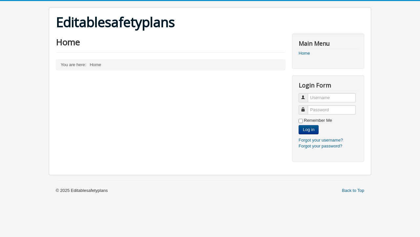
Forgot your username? (321, 140)
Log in (308, 129)
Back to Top (353, 190)
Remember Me (318, 120)
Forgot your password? (320, 146)
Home (304, 53)
